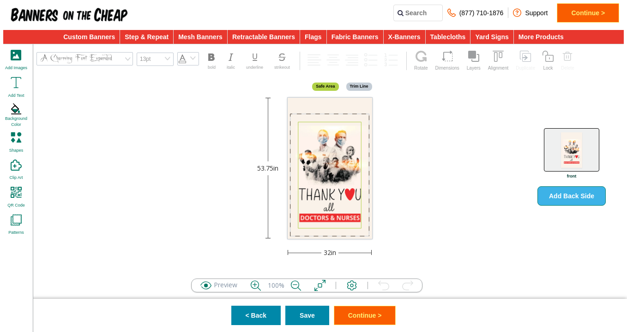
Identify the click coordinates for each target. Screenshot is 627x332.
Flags (313, 37)
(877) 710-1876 (475, 12)
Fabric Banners (355, 37)
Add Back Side (571, 196)
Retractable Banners (263, 37)
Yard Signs (491, 37)
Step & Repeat (147, 37)
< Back (256, 315)
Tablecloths (448, 37)
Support (530, 12)
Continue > (588, 13)
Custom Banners (89, 37)
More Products (541, 37)
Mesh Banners (200, 37)
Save (307, 315)
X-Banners (404, 37)
